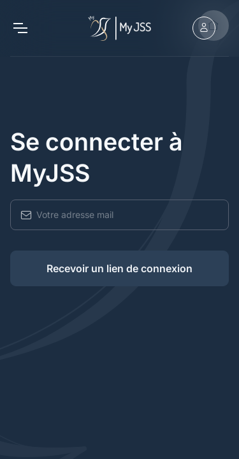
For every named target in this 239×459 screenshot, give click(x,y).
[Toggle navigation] (19, 28)
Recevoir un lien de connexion (119, 268)
